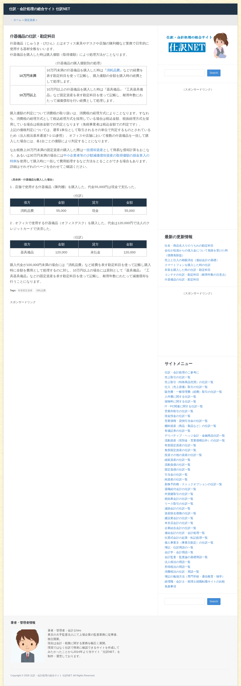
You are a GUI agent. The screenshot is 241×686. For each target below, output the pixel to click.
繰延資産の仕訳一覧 (177, 459)
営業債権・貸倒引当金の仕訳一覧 (186, 420)
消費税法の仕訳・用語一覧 (182, 571)
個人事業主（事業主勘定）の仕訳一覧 (189, 542)
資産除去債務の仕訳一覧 (180, 513)
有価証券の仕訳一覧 (177, 430)
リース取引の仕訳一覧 (179, 503)
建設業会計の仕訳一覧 (179, 518)
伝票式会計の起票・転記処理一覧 (186, 537)
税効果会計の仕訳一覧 (179, 498)
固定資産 (29, 20)
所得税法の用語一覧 (177, 566)
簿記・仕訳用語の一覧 (179, 547)
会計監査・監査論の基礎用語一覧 (186, 557)
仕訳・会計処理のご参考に (182, 372)
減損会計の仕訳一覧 (177, 508)
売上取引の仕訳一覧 (177, 377)
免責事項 (170, 586)
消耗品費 (113, 70)
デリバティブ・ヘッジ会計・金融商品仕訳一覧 (195, 435)
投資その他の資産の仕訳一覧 (183, 455)
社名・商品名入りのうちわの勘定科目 (189, 245)
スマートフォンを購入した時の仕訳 (188, 265)
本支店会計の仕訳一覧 (179, 523)
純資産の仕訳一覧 (176, 479)
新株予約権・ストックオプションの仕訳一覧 (193, 484)
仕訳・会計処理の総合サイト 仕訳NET (39, 9)
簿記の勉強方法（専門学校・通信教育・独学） (195, 576)
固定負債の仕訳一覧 (177, 469)
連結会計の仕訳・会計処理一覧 (185, 533)
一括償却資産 (93, 150)
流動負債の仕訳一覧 (177, 464)
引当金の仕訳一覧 (176, 474)
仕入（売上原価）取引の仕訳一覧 (186, 387)
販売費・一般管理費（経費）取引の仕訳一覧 (193, 391)
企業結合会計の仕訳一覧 (180, 528)
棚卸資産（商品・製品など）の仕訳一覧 (190, 426)
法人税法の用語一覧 (177, 562)
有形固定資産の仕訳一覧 (180, 445)
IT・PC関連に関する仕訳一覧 (184, 406)
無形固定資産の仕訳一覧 (180, 450)
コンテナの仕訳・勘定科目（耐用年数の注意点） (196, 274)
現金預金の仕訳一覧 (177, 416)
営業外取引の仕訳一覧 (179, 411)
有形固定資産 (25, 290)
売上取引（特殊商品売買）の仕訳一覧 (189, 382)
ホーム (17, 20)
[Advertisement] (47, 338)
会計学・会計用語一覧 (179, 552)
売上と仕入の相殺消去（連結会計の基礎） (192, 260)
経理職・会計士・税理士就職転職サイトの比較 (195, 581)
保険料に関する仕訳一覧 (180, 401)
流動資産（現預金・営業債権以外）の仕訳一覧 (195, 440)
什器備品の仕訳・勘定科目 (32, 36)
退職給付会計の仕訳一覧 (180, 489)
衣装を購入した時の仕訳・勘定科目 (188, 269)
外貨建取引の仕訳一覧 (179, 494)
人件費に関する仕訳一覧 (180, 396)
